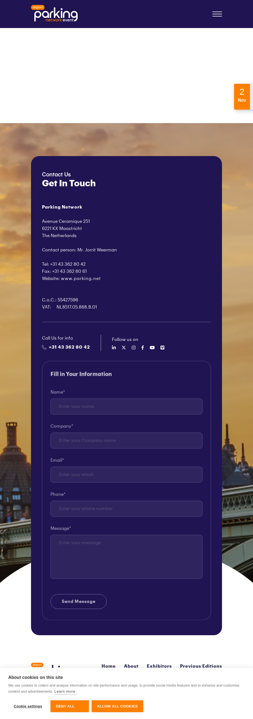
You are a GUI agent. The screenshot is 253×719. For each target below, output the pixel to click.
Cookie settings (28, 706)
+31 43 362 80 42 (66, 347)
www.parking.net (81, 278)
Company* (61, 428)
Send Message (78, 603)
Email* (57, 462)
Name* (57, 394)
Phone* (58, 496)
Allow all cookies (117, 706)
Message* (60, 530)
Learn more (64, 691)
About (131, 666)
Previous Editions (201, 666)
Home (109, 666)
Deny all (65, 706)
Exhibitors (159, 666)
